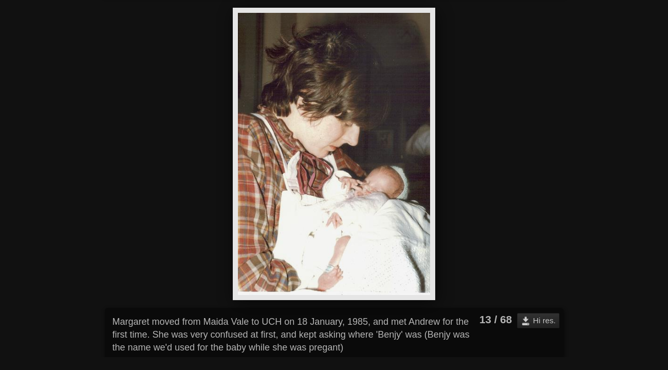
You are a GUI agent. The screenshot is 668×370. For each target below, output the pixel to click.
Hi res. (544, 320)
